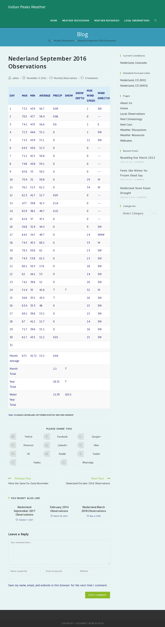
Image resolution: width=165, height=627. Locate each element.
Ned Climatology (131, 119)
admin (16, 78)
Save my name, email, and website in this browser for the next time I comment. (57, 585)
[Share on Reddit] (59, 453)
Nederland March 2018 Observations (94, 509)
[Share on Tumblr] (93, 453)
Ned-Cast (126, 124)
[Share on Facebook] (59, 436)
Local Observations (132, 114)
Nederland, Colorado (133, 63)
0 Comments (91, 78)
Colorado (19, 415)
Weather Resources (132, 135)
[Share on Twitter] (25, 436)
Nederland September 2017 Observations (24, 510)
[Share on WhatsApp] (84, 462)
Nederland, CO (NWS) (134, 85)
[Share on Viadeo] (33, 462)
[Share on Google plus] (93, 436)
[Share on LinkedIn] (59, 445)
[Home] (49, 40)
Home (124, 108)
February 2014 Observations (59, 509)
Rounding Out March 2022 (137, 157)
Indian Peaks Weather (26, 6)
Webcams (126, 140)
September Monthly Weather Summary (54, 415)
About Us (126, 103)
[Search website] (155, 20)
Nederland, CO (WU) (133, 80)
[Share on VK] (25, 453)
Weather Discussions (133, 130)
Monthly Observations (65, 78)
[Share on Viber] (93, 445)
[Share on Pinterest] (25, 445)
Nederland (29, 415)
